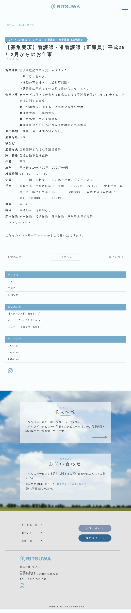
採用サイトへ (95, 541)
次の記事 (115, 257)
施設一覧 (27, 544)
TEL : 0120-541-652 (33, 582)
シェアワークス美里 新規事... (24, 329)
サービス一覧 (30, 528)
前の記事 (16, 257)
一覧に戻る (65, 257)
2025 (11, 355)
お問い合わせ (95, 531)
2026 (11, 348)
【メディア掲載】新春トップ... (24, 315)
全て (10, 282)
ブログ (11, 289)
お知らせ (12, 296)
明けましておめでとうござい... (24, 322)
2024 (11, 362)
